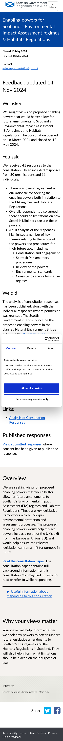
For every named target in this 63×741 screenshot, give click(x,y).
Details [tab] (31, 348)
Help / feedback (12, 736)
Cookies (41, 733)
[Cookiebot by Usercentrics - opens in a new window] (45, 339)
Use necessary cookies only (31, 399)
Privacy (52, 733)
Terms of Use (27, 733)
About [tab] (51, 348)
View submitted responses (23, 444)
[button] (31, 593)
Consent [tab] (11, 348)
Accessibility (10, 733)
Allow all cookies (31, 388)
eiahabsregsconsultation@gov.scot (20, 68)
